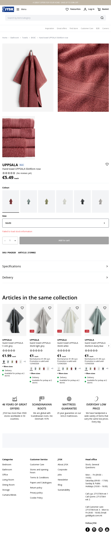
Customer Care (87, 28)
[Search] (102, 18)
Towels (25, 38)
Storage (6, 489)
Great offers (62, 28)
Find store (74, 28)
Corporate (62, 469)
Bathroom (15, 38)
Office (5, 474)
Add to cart (64, 240)
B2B (97, 28)
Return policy (36, 487)
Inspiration (49, 28)
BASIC (33, 38)
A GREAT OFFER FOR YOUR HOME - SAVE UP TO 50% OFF (55, 2)
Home (4, 38)
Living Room (8, 479)
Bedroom (6, 464)
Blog (60, 484)
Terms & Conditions (39, 477)
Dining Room (8, 484)
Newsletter (63, 479)
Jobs (60, 474)
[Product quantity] (10, 240)
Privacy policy (36, 492)
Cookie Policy (36, 497)
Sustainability (64, 489)
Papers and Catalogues (41, 482)
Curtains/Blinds (9, 494)
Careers (105, 28)
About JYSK (63, 464)
